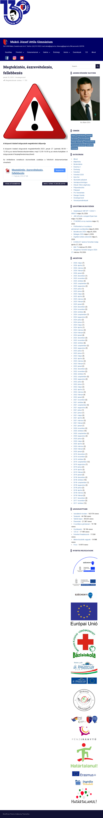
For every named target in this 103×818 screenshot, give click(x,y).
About (94, 52)
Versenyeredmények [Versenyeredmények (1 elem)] (78, 145)
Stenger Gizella (79, 195)
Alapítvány (77, 162)
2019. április (78, 470)
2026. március (78, 268)
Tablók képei (78, 519)
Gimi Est (76, 177)
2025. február (78, 302)
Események (77, 52)
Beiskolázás (78, 164)
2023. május (78, 356)
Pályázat (77, 190)
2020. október (78, 431)
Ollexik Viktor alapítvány (82, 185)
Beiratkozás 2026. (80, 232)
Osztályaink (78, 529)
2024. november (79, 309)
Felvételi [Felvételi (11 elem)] (89, 135)
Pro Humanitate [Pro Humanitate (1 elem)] (85, 138)
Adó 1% (76, 247)
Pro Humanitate (79, 193)
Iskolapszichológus (80, 182)
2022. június (78, 384)
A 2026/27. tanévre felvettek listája (86, 242)
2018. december (79, 477)
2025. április (78, 296)
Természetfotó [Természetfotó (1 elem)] (89, 142)
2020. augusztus (79, 436)
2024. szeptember (80, 314)
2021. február (78, 423)
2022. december (79, 369)
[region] (51, 19)
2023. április (78, 358)
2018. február (78, 495)
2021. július (77, 410)
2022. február (78, 395)
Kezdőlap (8, 52)
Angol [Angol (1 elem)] (73, 135)
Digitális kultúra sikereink (82, 237)
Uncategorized (20, 77)
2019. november (79, 457)
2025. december (79, 276)
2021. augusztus (79, 408)
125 (86, 52)
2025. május (78, 294)
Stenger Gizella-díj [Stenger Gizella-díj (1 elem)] (77, 142)
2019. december (79, 454)
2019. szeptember (80, 462)
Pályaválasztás (79, 188)
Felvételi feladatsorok (81, 534)
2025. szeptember (80, 283)
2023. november (79, 340)
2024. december (79, 307)
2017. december (79, 498)
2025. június (78, 291)
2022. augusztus (79, 379)
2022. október (78, 374)
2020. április (78, 444)
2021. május (78, 415)
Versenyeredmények (81, 200)
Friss (75, 545)
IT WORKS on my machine (83, 221)
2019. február (78, 472)
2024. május (78, 325)
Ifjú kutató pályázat (80, 180)
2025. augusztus (79, 286)
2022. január (78, 397)
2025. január (78, 304)
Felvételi (20, 52)
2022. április (78, 389)
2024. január (78, 335)
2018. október (78, 480)
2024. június (78, 322)
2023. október (78, 343)
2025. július (77, 289)
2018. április (78, 490)
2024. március (78, 330)
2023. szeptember (80, 346)
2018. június (78, 488)
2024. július (77, 320)
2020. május (78, 441)
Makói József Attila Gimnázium (31, 42)
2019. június (78, 467)
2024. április (78, 327)
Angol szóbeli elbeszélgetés (54, 184)
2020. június (78, 439)
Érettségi (56, 52)
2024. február (78, 333)
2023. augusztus (79, 348)
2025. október (78, 281)
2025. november (79, 278)
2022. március (78, 392)
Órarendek (77, 521)
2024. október (78, 312)
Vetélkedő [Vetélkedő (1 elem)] (89, 145)
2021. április (78, 418)
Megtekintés (60, 170)
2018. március (78, 493)
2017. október (78, 503)
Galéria (46, 52)
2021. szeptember (80, 405)
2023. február (78, 364)
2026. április (78, 265)
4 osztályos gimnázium (82, 524)
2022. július (77, 382)
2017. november (79, 501)
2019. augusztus (79, 464)
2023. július (77, 351)
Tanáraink (77, 516)
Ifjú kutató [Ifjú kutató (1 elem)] (75, 138)
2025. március (78, 299)
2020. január (78, 451)
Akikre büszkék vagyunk (82, 540)
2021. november (79, 400)
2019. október (78, 459)
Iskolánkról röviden (80, 514)
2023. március (78, 361)
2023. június (78, 353)
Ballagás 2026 (79, 234)
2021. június (78, 413)
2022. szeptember (80, 377)
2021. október (78, 402)
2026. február (78, 271)
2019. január (78, 475)
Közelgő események (12, 184)
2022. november (79, 371)
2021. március (78, 420)
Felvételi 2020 (79, 175)
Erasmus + (77, 167)
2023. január (78, 366)
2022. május (78, 387)
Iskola (66, 52)
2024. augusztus (79, 317)
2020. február (78, 449)
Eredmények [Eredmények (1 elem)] (81, 135)
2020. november (79, 428)
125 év (76, 532)
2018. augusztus (79, 485)
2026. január (78, 273)
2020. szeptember (80, 433)
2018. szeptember (80, 482)
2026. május (78, 263)
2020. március (78, 446)
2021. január (78, 426)
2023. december (79, 338)
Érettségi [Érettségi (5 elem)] (74, 148)
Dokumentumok (33, 52)
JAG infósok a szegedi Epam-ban (85, 216)
